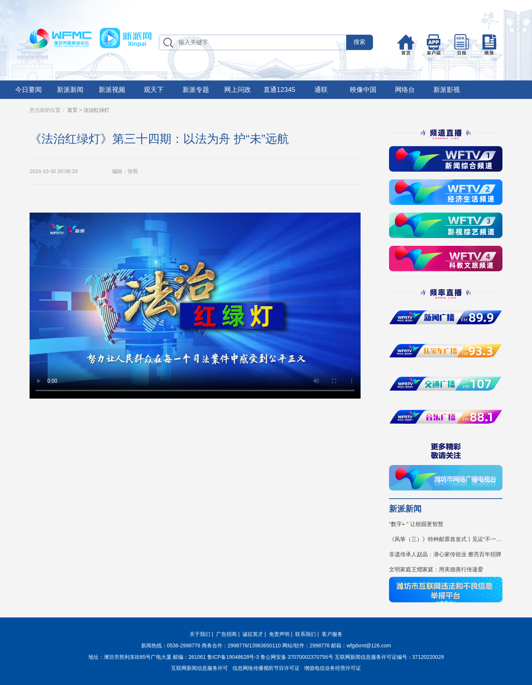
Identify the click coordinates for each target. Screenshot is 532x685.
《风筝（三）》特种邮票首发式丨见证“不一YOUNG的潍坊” (445, 539)
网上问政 (237, 89)
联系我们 (305, 634)
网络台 (405, 89)
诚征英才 (252, 634)
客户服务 (332, 634)
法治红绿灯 (96, 110)
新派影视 (446, 89)
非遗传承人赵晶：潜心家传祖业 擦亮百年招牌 (445, 554)
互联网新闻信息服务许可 (199, 668)
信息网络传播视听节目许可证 (266, 668)
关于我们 (200, 634)
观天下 (154, 89)
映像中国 (363, 89)
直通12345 (279, 89)
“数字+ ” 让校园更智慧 (416, 524)
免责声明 (279, 634)
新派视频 (112, 89)
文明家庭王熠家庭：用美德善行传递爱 (436, 569)
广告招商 (226, 634)
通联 (321, 89)
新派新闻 (70, 89)
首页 (72, 110)
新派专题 (196, 89)
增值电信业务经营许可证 (332, 668)
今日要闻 (28, 89)
